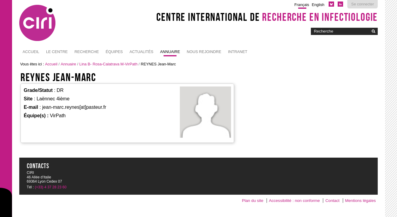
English (318, 4)
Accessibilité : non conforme (294, 200)
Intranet (237, 51)
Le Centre (57, 51)
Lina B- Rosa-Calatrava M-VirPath (108, 64)
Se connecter (362, 4)
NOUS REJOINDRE (204, 51)
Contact (332, 200)
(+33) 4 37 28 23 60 (51, 187)
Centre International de (267, 17)
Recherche (86, 51)
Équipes (114, 51)
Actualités (141, 51)
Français (301, 4)
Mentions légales (360, 200)
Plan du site (252, 200)
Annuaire (170, 51)
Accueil (31, 51)
